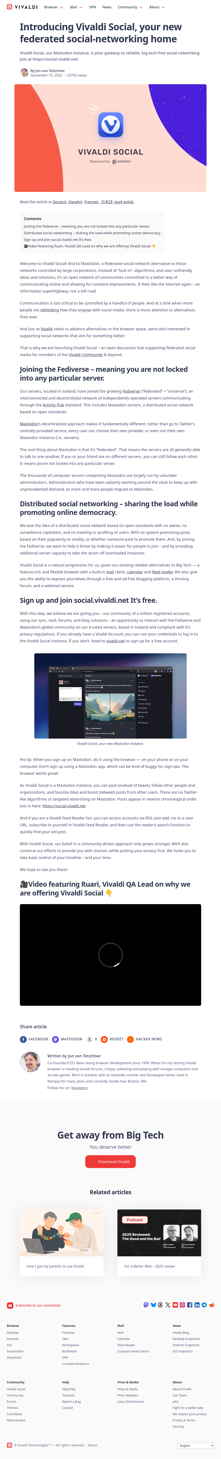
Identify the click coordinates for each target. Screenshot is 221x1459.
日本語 (106, 201)
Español (75, 201)
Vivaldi (47, 328)
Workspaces (70, 1345)
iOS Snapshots (183, 1351)
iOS (9, 1345)
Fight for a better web (188, 1408)
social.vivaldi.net (101, 600)
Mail (76, 7)
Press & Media (127, 1389)
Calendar (123, 1339)
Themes (12, 1408)
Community (130, 7)
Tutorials (68, 1395)
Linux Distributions (130, 1401)
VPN (92, 7)
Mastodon (29, 423)
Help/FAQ (69, 1389)
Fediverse (131, 391)
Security (178, 1426)
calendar (134, 571)
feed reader (162, 571)
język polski (124, 201)
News (107, 7)
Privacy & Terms (184, 1420)
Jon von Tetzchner (50, 70)
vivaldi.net (115, 640)
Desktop (13, 1332)
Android (12, 1339)
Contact (67, 1408)
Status (93, 1445)
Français (91, 201)
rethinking (49, 309)
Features (68, 1332)
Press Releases (127, 1395)
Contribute (14, 1414)
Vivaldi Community (86, 354)
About (157, 7)
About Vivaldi (182, 1389)
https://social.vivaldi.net (64, 805)
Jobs (176, 1401)
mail (110, 571)
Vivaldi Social (16, 1389)
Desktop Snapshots (186, 1339)
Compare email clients (133, 1351)
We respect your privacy (190, 1414)
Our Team (180, 1395)
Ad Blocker (69, 1351)
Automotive (15, 1351)
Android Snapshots (186, 1345)
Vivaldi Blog (181, 1332)
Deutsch (59, 201)
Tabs (65, 1339)
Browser (54, 7)
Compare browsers (75, 1364)
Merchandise (16, 1420)
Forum (11, 1401)
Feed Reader (126, 1345)
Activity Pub (53, 404)
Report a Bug (71, 1401)
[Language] (195, 1445)
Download (14, 1357)
